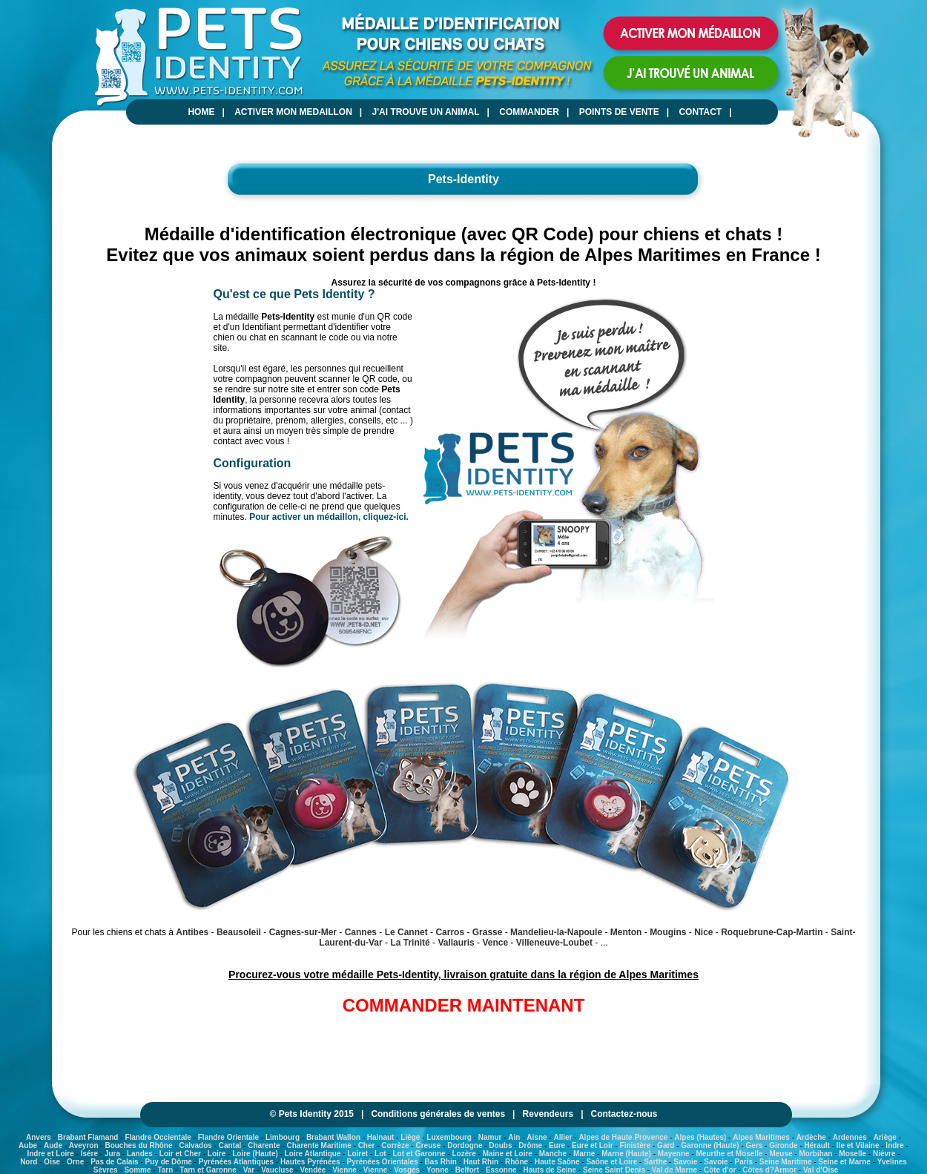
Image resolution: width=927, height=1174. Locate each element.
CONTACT (700, 112)
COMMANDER (529, 112)
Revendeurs (547, 1114)
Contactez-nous (624, 1114)
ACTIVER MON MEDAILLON (293, 112)
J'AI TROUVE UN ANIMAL (426, 112)
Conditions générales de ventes (438, 1114)
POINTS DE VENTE (619, 112)
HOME (201, 112)
